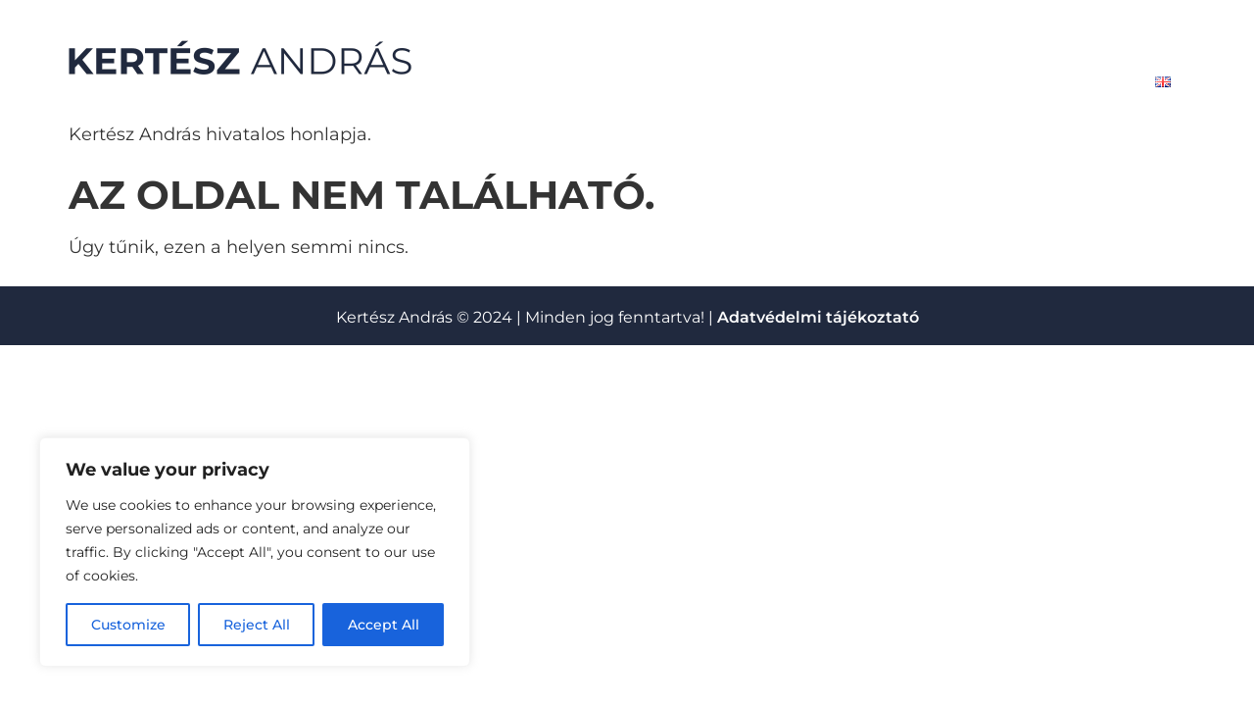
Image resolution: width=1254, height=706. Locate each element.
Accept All (383, 624)
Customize (128, 624)
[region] (254, 552)
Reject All (256, 624)
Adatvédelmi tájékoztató (818, 317)
